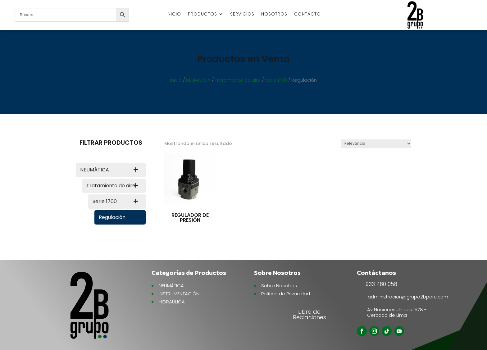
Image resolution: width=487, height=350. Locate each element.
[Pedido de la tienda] (376, 143)
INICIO (173, 14)
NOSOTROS (274, 14)
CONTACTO (307, 14)
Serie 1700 (276, 80)
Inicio (176, 80)
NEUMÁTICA (198, 80)
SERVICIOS (242, 14)
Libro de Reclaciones (309, 314)
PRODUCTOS (202, 14)
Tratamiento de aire (238, 80)
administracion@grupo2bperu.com (408, 296)
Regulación (112, 217)
